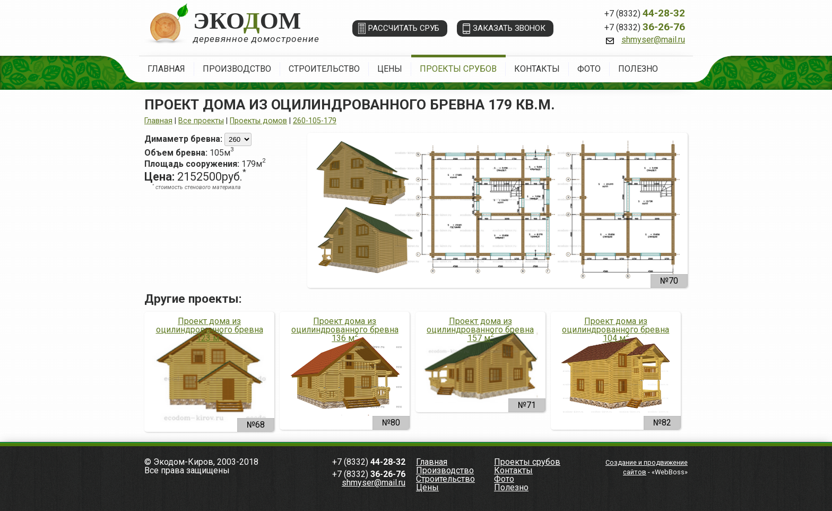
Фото (589, 69)
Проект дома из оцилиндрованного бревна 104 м (615, 330)
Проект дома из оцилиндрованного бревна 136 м (344, 330)
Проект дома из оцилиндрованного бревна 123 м (209, 330)
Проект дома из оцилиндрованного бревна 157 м (480, 330)
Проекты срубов (458, 69)
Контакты (537, 69)
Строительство (324, 69)
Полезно (638, 69)
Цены (389, 69)
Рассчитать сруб (403, 28)
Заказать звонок (509, 28)
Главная (166, 69)
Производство (237, 69)
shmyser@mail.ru (653, 40)
